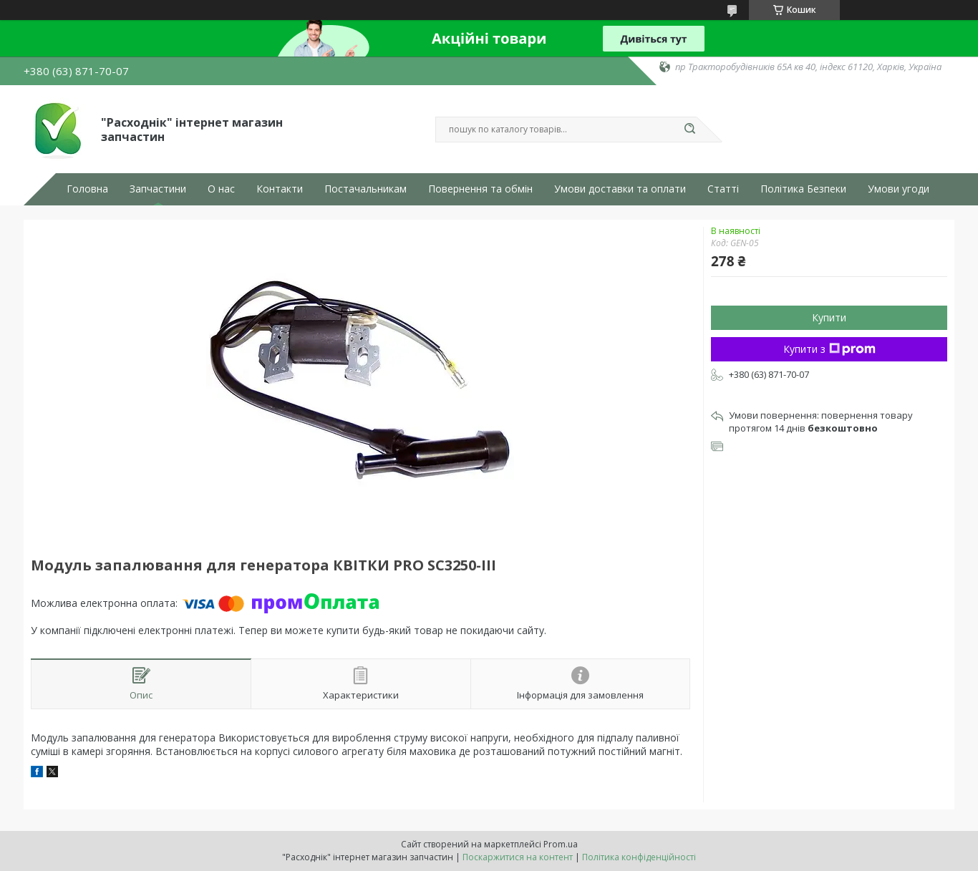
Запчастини (158, 189)
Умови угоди (898, 189)
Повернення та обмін (480, 189)
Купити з (829, 349)
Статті (723, 189)
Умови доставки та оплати (620, 189)
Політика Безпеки (803, 189)
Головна (87, 189)
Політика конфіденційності (639, 857)
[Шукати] (689, 129)
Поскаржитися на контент (518, 857)
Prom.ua (560, 844)
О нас (221, 189)
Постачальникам (365, 189)
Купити (829, 317)
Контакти (279, 189)
